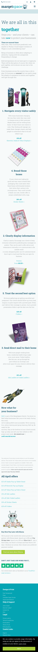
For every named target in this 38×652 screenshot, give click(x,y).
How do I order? (7, 608)
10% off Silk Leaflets (8, 494)
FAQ (4, 612)
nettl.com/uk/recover (8, 436)
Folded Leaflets (23, 378)
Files (4, 595)
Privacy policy (7, 618)
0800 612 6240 (6, 2)
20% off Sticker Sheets (9, 502)
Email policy (6, 622)
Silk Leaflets (12, 378)
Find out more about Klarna (13, 552)
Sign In (5, 633)
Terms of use (6, 625)
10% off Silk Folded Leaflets (10, 498)
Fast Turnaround (7, 593)
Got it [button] (19, 648)
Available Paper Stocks (9, 597)
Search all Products (8, 599)
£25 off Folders (6, 506)
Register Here (6, 635)
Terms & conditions (8, 620)
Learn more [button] (22, 644)
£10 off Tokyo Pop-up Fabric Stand (13, 490)
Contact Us (6, 610)
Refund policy (7, 627)
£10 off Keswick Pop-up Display (12, 486)
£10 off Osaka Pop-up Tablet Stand (13, 482)
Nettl (3, 416)
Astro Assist (6, 606)
